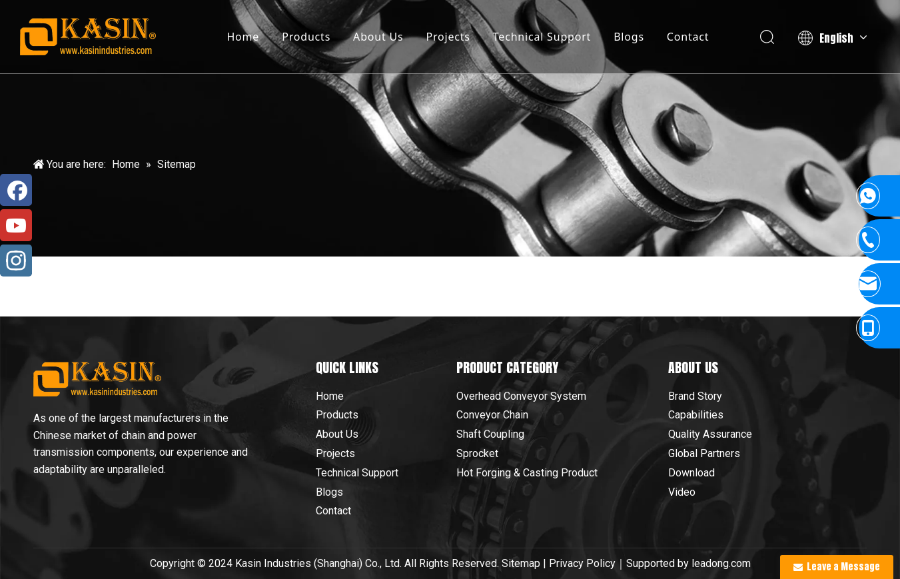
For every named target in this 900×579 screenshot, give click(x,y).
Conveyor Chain (492, 414)
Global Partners (704, 453)
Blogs (629, 36)
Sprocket (477, 453)
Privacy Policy (582, 563)
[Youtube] (16, 225)
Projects (448, 36)
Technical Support (542, 36)
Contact (688, 36)
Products (306, 36)
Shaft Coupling (490, 434)
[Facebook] (16, 190)
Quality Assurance (710, 434)
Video (681, 492)
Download (691, 472)
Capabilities (695, 414)
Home (242, 36)
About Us (378, 36)
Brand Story (695, 396)
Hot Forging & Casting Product (527, 472)
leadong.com (721, 563)
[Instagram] (16, 261)
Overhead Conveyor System (521, 396)
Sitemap (521, 563)
